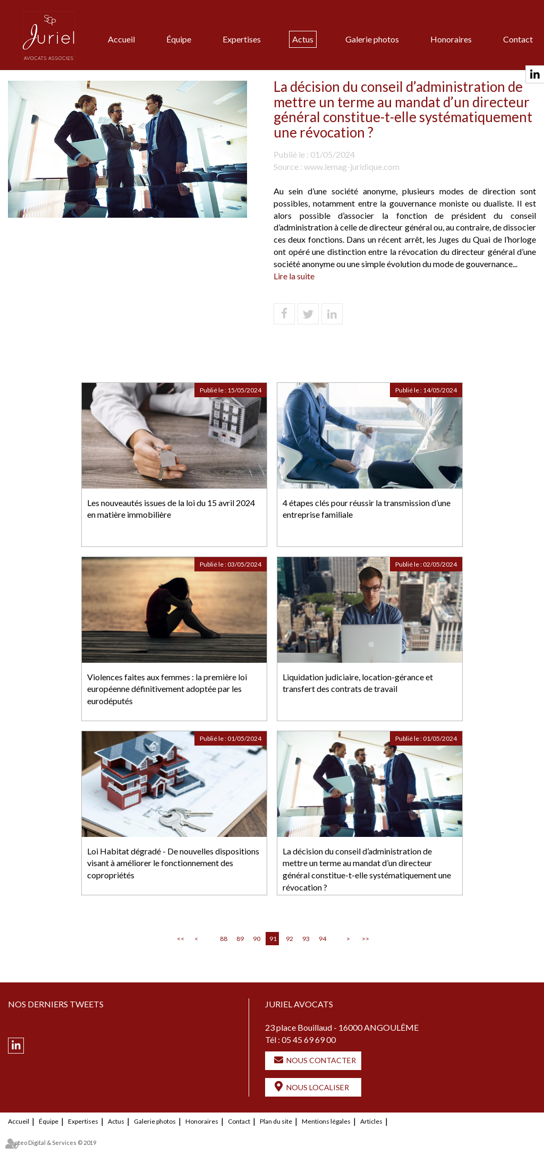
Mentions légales (326, 1121)
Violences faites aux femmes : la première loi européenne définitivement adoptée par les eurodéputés (167, 689)
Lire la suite (294, 276)
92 (289, 939)
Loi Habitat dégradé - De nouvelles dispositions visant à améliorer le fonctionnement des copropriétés (173, 863)
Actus (302, 39)
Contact (518, 39)
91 (273, 939)
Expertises (242, 39)
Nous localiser (317, 1087)
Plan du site (276, 1121)
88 (223, 939)
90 (256, 939)
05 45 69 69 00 (309, 1039)
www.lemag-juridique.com (352, 166)
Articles (371, 1121)
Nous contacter (321, 1060)
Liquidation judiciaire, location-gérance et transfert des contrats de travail (358, 683)
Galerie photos (372, 39)
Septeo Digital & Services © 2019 (52, 1142)
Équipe (178, 39)
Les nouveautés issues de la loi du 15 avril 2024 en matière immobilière (171, 509)
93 (306, 939)
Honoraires (451, 39)
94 (322, 939)
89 (240, 939)
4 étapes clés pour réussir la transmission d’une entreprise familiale (366, 509)
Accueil (121, 39)
